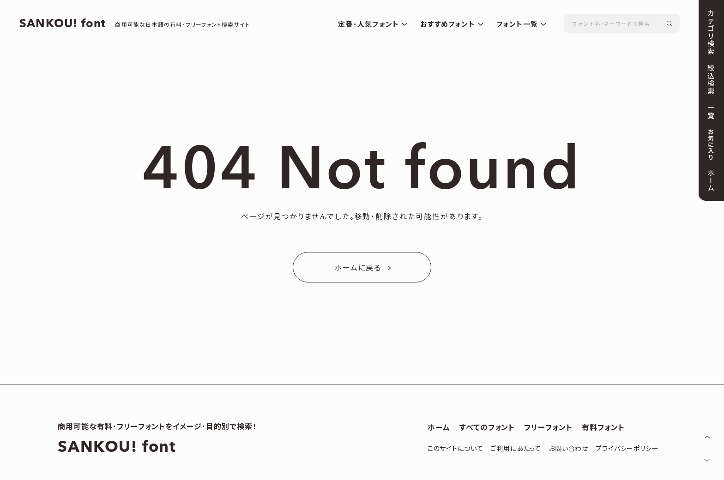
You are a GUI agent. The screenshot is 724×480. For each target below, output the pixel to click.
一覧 (710, 111)
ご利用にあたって (515, 449)
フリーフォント (548, 427)
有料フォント (603, 427)
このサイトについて (455, 449)
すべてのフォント (487, 427)
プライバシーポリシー (627, 449)
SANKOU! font (67, 24)
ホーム (439, 427)
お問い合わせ (568, 449)
